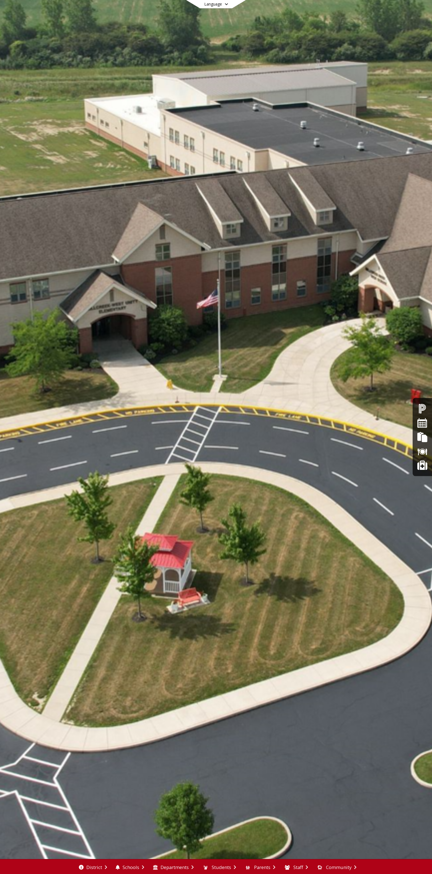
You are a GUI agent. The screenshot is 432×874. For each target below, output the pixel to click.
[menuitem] (93, 867)
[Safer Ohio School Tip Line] (422, 465)
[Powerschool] (422, 408)
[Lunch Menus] (422, 451)
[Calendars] (422, 422)
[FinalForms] (422, 437)
